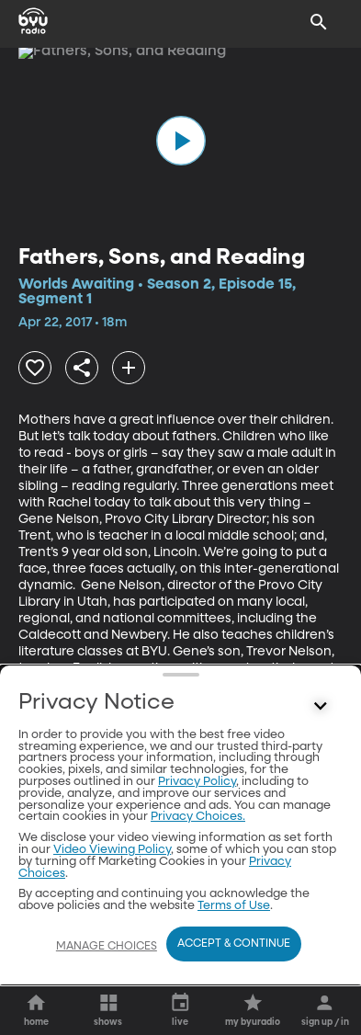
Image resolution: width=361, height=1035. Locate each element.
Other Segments (180, 755)
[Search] (319, 22)
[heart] (34, 367)
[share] (81, 367)
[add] (128, 367)
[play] (181, 140)
